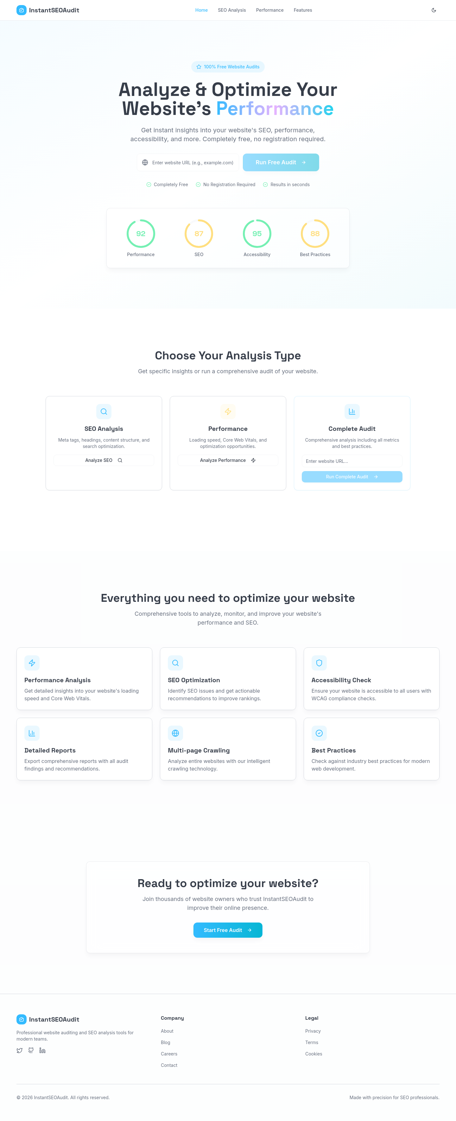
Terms (311, 1042)
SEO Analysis (232, 10)
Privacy (313, 1031)
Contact (169, 1065)
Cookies (313, 1053)
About (167, 1031)
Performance (270, 10)
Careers (169, 1053)
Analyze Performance (228, 460)
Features (303, 10)
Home (201, 10)
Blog (165, 1042)
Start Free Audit (228, 930)
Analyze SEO (104, 460)
